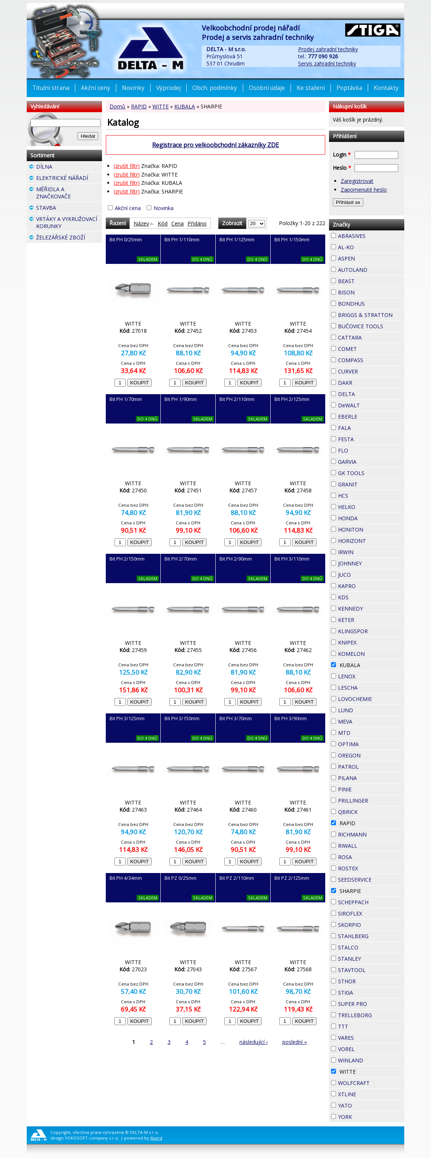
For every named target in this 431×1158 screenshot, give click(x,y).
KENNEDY (371, 608)
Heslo (342, 167)
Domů (117, 106)
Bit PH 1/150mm (291, 239)
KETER (367, 618)
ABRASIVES (371, 235)
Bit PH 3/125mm (127, 718)
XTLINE (369, 1093)
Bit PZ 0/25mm (180, 878)
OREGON (371, 755)
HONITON (371, 529)
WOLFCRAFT (371, 1082)
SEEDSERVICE (371, 879)
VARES (367, 1036)
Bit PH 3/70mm (235, 718)
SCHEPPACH (371, 902)
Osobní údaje (267, 88)
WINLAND (371, 1060)
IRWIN (367, 551)
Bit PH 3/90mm (290, 718)
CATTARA (371, 337)
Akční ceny (95, 88)
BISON (368, 291)
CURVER (371, 371)
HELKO (369, 505)
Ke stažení (311, 88)
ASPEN (368, 257)
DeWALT (371, 405)
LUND (366, 709)
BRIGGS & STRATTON (371, 314)
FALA (364, 426)
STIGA (366, 991)
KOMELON (371, 653)
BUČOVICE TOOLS (371, 326)
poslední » (294, 1041)
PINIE (365, 788)
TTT (361, 1025)
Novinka (164, 208)
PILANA (370, 777)
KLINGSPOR (371, 631)
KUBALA (184, 106)
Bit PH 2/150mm (127, 559)
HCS (361, 494)
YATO (365, 1104)
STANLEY (371, 958)
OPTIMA (371, 744)
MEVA (366, 720)
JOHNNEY (371, 563)
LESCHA (371, 686)
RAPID (139, 106)
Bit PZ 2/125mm (291, 878)
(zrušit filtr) (127, 165)
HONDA (371, 517)
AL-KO (367, 246)
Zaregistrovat (357, 180)
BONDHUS (371, 303)
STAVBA (69, 208)
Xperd (156, 1138)
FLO (361, 449)
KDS (362, 596)
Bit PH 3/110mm (291, 559)
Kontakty (386, 88)
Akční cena (128, 208)
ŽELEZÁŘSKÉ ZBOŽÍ (69, 238)
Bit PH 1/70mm (126, 399)
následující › (253, 1041)
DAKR (366, 381)
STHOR (369, 980)
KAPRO (369, 585)
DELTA (368, 393)
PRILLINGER (371, 800)
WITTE (160, 106)
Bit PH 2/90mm (235, 559)
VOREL (368, 1048)
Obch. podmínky (214, 88)
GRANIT (371, 483)
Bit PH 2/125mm (291, 399)
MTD (364, 731)
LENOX (369, 675)
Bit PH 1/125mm (236, 239)
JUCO (364, 573)
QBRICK (371, 810)
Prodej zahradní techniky (328, 49)
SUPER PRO (371, 1003)
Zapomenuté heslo (364, 189)
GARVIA (370, 460)
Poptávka (349, 88)
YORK (365, 1115)
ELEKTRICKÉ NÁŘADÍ (69, 178)
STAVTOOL (371, 969)
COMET (370, 347)
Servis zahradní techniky (327, 63)
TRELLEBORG (371, 1015)
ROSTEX (371, 868)
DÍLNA (66, 166)
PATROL (371, 766)
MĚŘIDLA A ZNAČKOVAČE (69, 194)
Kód (163, 223)
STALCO (371, 947)
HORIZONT (371, 540)
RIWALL (371, 844)
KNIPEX (370, 641)
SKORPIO (371, 924)
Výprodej (168, 88)
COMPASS (371, 360)
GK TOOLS (371, 473)
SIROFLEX (371, 913)
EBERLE (371, 415)
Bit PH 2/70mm (180, 559)
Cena (177, 223)
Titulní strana (50, 88)
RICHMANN (371, 834)
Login (342, 154)
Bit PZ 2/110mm (236, 878)
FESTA (367, 438)
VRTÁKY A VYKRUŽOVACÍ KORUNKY (69, 223)
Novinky (133, 88)
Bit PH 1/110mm (182, 239)
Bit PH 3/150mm (182, 718)
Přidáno (197, 223)
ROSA (365, 856)
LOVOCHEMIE (371, 698)
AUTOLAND (371, 269)
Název (144, 223)
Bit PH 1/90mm (180, 399)
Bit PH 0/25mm (126, 239)
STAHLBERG (371, 936)
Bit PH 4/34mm (126, 878)
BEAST (368, 280)
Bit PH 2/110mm (236, 399)
